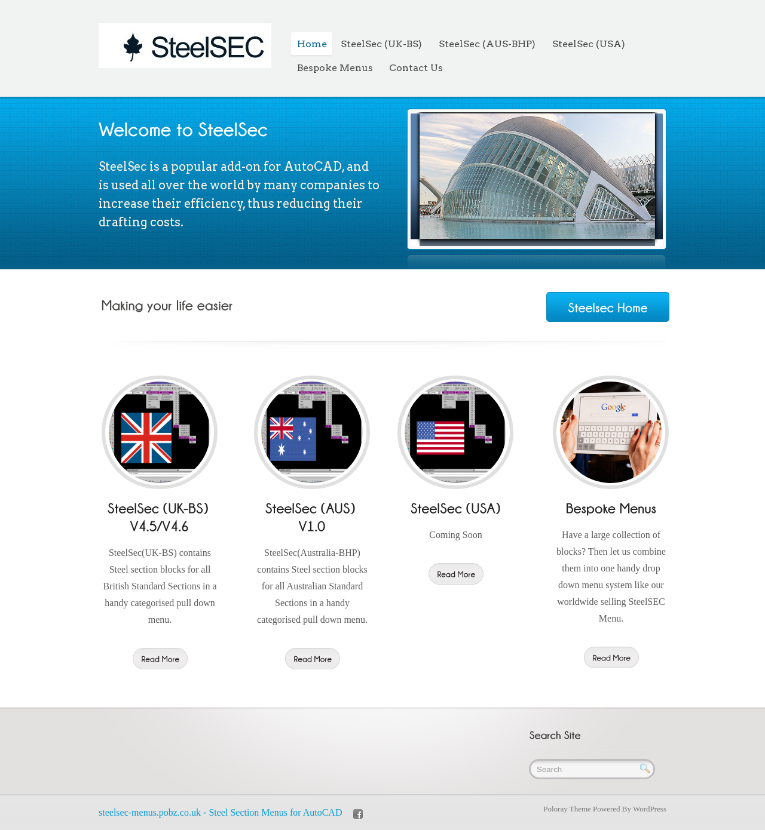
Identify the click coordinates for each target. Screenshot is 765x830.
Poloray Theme (567, 808)
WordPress (649, 808)
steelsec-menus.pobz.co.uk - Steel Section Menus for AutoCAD (220, 812)
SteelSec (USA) (588, 44)
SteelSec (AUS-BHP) (487, 44)
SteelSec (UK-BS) (381, 44)
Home (312, 44)
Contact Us (416, 67)
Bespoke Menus (335, 67)
